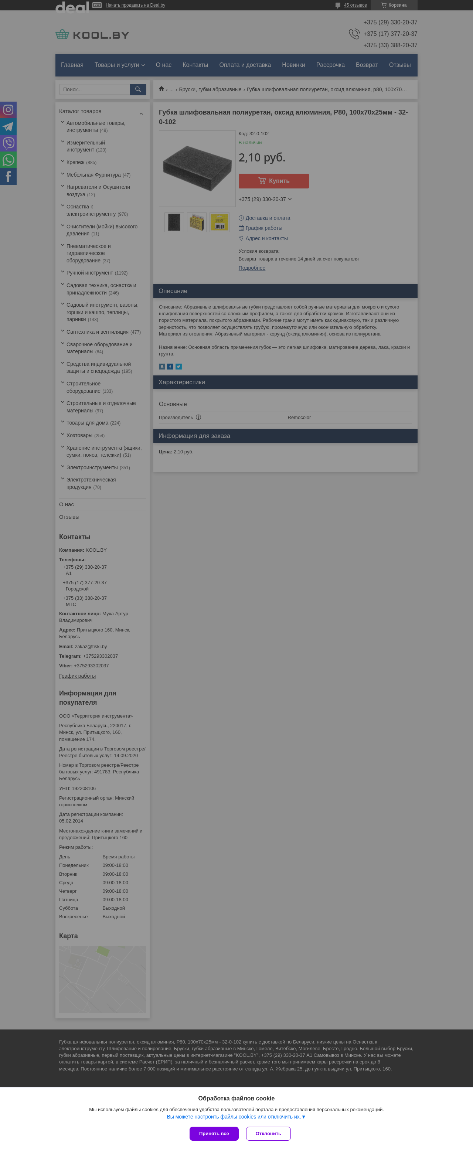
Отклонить (268, 1133)
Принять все (214, 1133)
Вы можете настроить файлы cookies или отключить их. (234, 1117)
